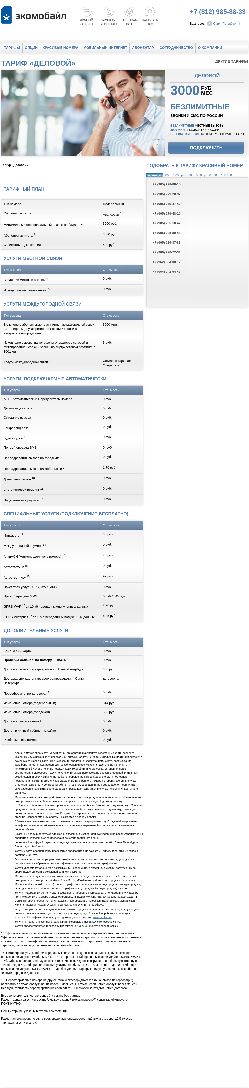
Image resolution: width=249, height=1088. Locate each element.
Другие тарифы (231, 61)
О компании (210, 48)
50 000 (214, 175)
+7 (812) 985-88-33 (218, 11)
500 (168, 175)
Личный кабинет (87, 22)
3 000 (190, 175)
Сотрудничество (176, 48)
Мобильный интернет (105, 48)
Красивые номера (60, 48)
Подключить (206, 147)
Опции (31, 48)
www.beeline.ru (102, 917)
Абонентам (143, 48)
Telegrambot (129, 22)
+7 (167, 184)
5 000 (201, 175)
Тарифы (12, 48)
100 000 (228, 175)
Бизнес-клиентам (108, 22)
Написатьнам (150, 22)
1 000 (178, 175)
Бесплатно (155, 175)
